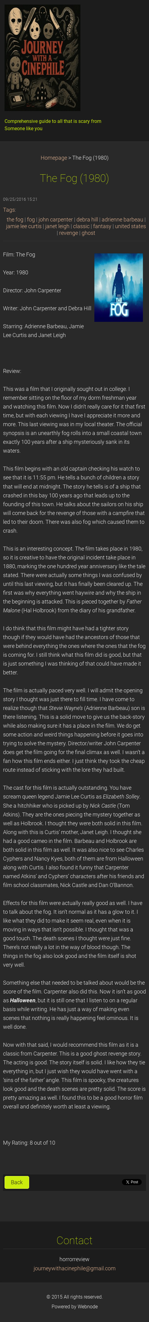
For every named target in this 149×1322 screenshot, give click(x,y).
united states (130, 226)
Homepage (54, 158)
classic (81, 226)
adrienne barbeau (122, 220)
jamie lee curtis (24, 226)
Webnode (88, 1307)
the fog (15, 220)
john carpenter (56, 220)
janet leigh (57, 226)
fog (31, 220)
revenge (68, 233)
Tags (9, 210)
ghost (88, 233)
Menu (132, 14)
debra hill (87, 220)
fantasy (102, 226)
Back (17, 1182)
